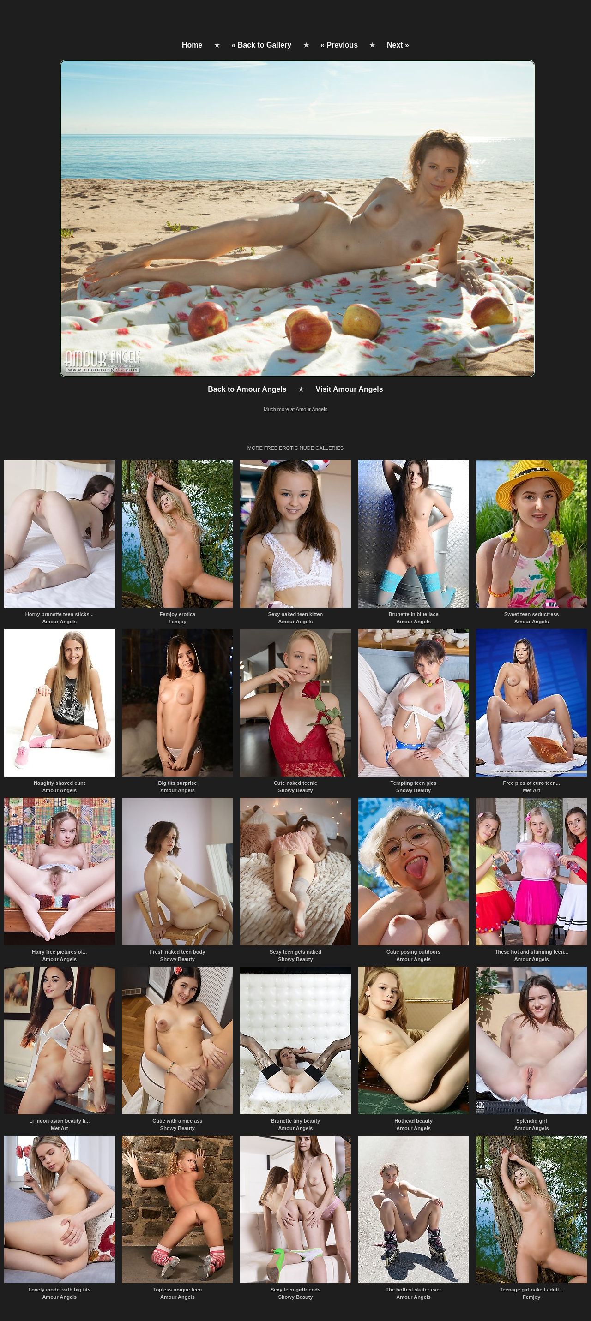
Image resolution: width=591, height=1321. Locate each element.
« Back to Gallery (261, 45)
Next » (398, 45)
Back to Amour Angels (247, 389)
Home (192, 45)
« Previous (339, 45)
